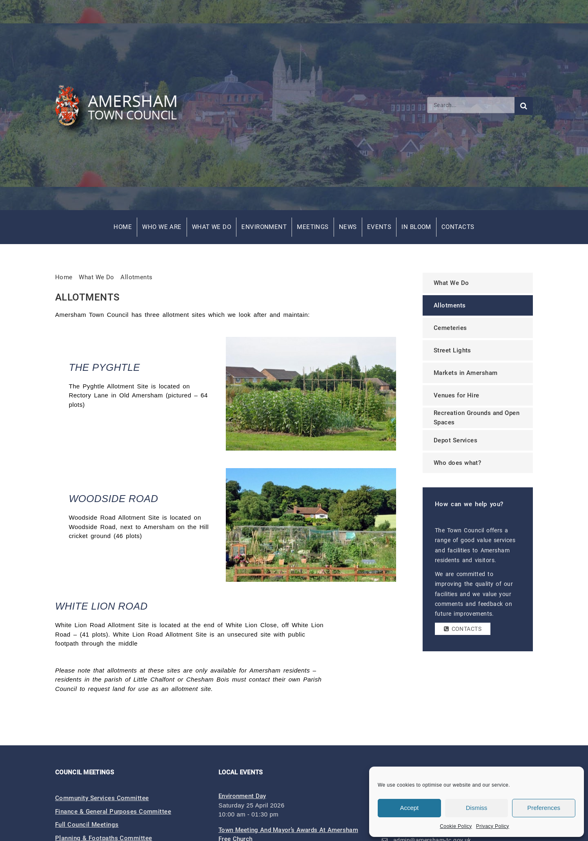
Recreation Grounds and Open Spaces (476, 417)
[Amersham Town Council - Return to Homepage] (120, 105)
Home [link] (64, 277)
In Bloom (416, 227)
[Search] (470, 105)
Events (379, 227)
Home (123, 227)
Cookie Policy (456, 826)
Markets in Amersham (466, 373)
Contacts (457, 227)
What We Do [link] (96, 277)
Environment (264, 227)
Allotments (136, 277)
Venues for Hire (456, 395)
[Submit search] (523, 106)
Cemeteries (450, 328)
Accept (409, 807)
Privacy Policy (492, 826)
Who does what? (457, 462)
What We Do (212, 227)
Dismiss (477, 807)
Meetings (313, 227)
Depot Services (455, 440)
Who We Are (162, 227)
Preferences (543, 807)
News (348, 227)
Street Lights (452, 350)
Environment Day (242, 796)
